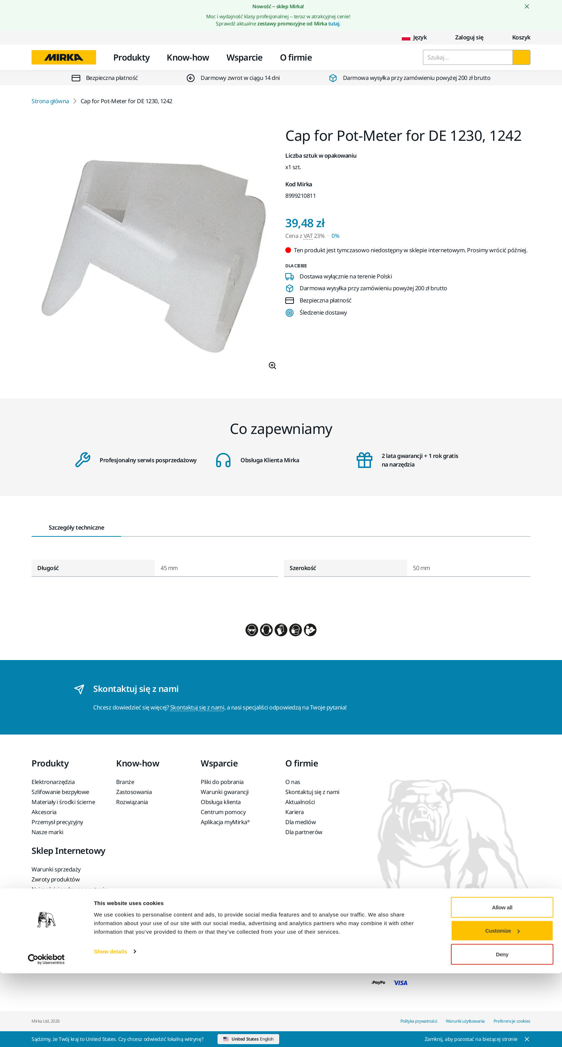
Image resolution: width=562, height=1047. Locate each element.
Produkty (131, 57)
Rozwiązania (132, 802)
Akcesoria (44, 812)
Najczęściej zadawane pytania (69, 889)
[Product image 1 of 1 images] (154, 252)
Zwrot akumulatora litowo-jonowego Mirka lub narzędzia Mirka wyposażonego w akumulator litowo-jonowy (65, 916)
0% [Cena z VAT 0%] (335, 236)
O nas (292, 782)
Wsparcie (245, 57)
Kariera (294, 812)
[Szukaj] (521, 57)
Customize (502, 1004)
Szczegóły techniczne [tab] (76, 527)
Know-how (188, 57)
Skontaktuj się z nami (197, 707)
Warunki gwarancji (225, 792)
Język (414, 37)
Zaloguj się (464, 37)
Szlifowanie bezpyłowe (60, 792)
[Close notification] (526, 6)
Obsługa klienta (221, 802)
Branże (125, 782)
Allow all (502, 981)
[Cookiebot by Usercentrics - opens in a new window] (46, 1033)
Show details (110, 1025)
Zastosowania (134, 792)
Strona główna (50, 101)
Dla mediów (300, 822)
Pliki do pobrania (222, 782)
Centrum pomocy (223, 812)
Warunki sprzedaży (56, 869)
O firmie (296, 57)
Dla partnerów (304, 832)
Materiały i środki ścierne (63, 802)
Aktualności (300, 802)
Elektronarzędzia (53, 782)
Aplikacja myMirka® (225, 822)
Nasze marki (47, 832)
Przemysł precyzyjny (57, 822)
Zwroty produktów (56, 879)
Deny (502, 1028)
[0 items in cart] (515, 37)
